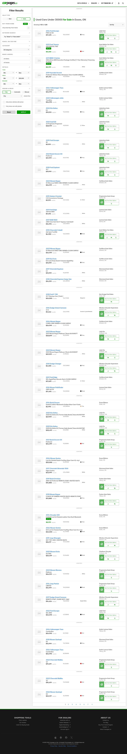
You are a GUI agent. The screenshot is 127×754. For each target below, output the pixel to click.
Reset (9, 112)
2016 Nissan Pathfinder (54, 387)
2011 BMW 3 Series (53, 58)
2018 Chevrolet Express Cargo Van (59, 279)
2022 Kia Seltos (52, 108)
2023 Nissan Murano (54, 570)
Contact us (106, 720)
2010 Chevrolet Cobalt (54, 230)
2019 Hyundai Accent (54, 73)
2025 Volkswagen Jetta (55, 98)
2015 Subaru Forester (54, 196)
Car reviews (22, 722)
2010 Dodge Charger (53, 364)
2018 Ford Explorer (53, 167)
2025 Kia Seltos (52, 413)
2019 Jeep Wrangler (53, 538)
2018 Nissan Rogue (53, 494)
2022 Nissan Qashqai (54, 692)
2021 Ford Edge (51, 377)
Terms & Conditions (72, 746)
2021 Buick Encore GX (54, 440)
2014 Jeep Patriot (52, 584)
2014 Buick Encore (53, 403)
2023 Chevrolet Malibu (54, 660)
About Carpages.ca (105, 729)
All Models (16, 62)
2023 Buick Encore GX (54, 154)
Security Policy (62, 746)
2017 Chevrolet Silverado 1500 (57, 468)
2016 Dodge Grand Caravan (56, 308)
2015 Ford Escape (52, 140)
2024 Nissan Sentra (53, 458)
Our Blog (105, 722)
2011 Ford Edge (51, 210)
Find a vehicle (23, 720)
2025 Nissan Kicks (53, 552)
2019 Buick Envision (53, 479)
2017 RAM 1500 (51, 220)
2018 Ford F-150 (52, 294)
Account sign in (65, 729)
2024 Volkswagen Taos (54, 88)
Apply (23, 112)
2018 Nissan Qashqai (54, 640)
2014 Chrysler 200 (53, 515)
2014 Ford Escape (52, 31)
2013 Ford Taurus (52, 44)
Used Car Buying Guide (22, 725)
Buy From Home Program (106, 725)
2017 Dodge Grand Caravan (56, 597)
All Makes (16, 59)
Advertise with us (65, 720)
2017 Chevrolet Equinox (54, 269)
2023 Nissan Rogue (53, 181)
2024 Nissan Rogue (53, 321)
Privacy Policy (53, 746)
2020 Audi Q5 (51, 122)
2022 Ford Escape (52, 611)
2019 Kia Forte (51, 259)
